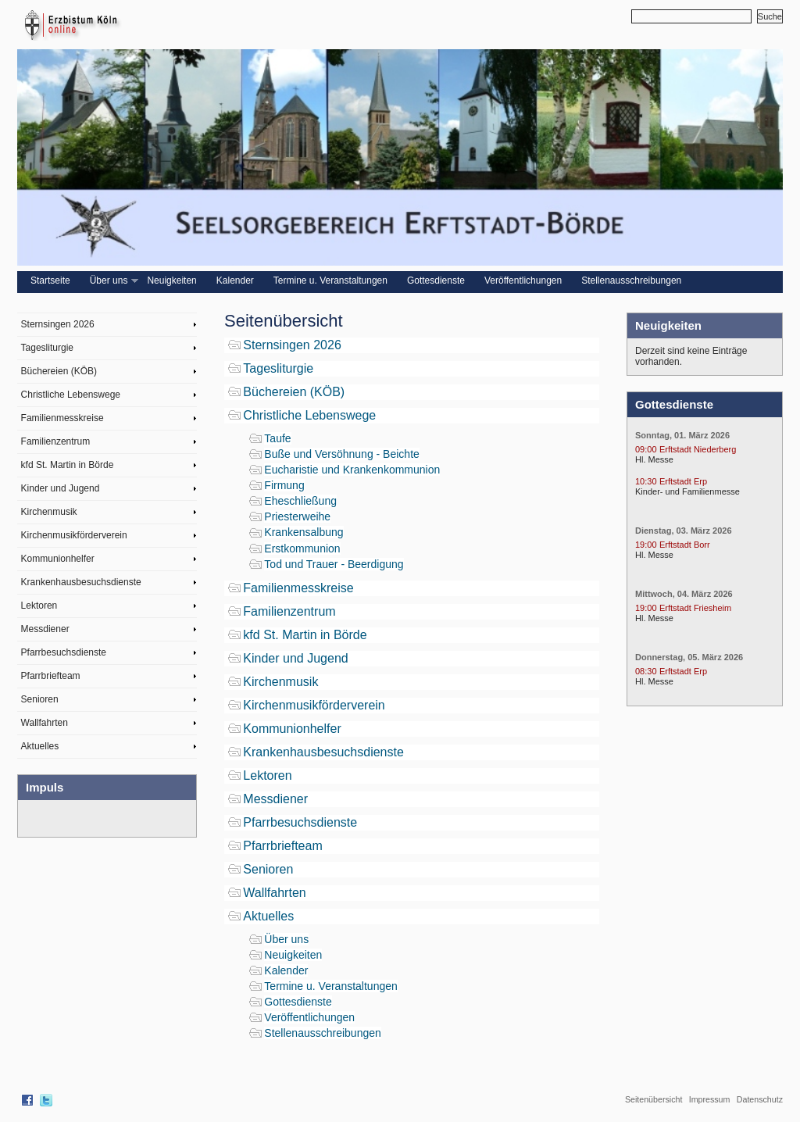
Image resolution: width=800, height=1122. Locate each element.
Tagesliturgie (47, 347)
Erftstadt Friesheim (695, 608)
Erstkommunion (302, 548)
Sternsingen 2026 (58, 324)
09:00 (646, 449)
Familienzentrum (56, 441)
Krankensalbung (303, 532)
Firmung (284, 485)
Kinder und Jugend (60, 488)
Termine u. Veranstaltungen (330, 280)
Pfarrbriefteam (50, 675)
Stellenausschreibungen (631, 280)
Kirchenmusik (49, 511)
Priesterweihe (297, 516)
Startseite (50, 280)
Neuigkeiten (171, 280)
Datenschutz (760, 1099)
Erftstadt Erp (683, 481)
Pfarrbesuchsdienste (63, 652)
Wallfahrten (44, 722)
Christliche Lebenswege (70, 394)
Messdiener (45, 629)
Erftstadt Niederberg (697, 449)
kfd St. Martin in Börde (67, 464)
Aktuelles (40, 746)
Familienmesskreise (62, 418)
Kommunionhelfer (58, 558)
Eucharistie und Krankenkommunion (352, 469)
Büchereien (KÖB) (59, 371)
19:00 (646, 544)
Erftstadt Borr (684, 544)
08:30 (646, 671)
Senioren (40, 699)
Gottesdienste (436, 280)
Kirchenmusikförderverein (74, 535)
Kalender (235, 280)
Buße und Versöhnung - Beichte (341, 454)
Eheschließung (300, 501)
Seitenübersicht (653, 1099)
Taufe (277, 438)
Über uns (113, 281)
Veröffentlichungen (523, 280)
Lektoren (39, 605)
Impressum (709, 1099)
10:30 (646, 481)
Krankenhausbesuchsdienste (81, 582)
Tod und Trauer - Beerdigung (333, 564)
